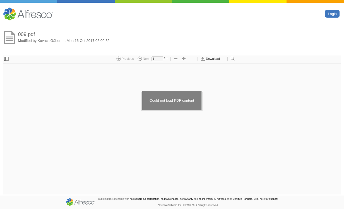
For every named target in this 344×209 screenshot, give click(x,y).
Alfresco (221, 199)
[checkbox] (6, 59)
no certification (151, 199)
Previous (125, 58)
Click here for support (266, 199)
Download (210, 58)
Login (332, 13)
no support (136, 199)
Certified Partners (242, 199)
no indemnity (206, 199)
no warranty (186, 199)
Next (143, 58)
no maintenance (170, 199)
